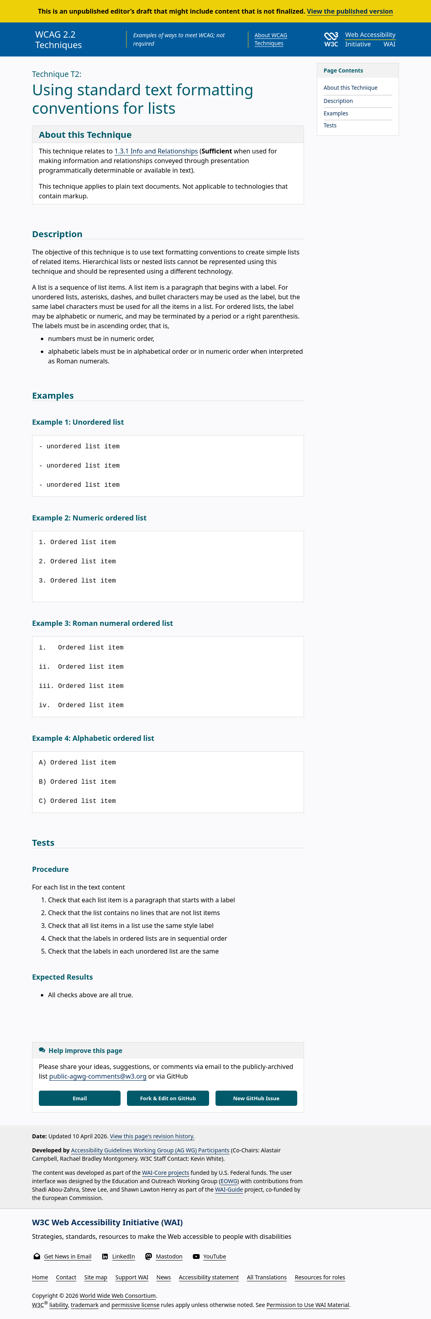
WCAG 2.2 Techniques (58, 39)
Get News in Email (67, 1256)
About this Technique (351, 87)
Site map (96, 1277)
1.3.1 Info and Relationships (156, 151)
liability (58, 1305)
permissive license (135, 1305)
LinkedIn (123, 1256)
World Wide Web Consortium (118, 1295)
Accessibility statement (209, 1277)
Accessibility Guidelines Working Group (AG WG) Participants (150, 1150)
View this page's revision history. (152, 1136)
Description (338, 101)
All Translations (267, 1277)
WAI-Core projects (165, 1172)
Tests (330, 125)
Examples (336, 113)
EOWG (229, 1181)
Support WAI (132, 1277)
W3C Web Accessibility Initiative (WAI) (107, 1222)
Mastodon (169, 1256)
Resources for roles (320, 1277)
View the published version (350, 11)
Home (40, 1277)
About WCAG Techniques (271, 39)
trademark (85, 1305)
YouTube (214, 1256)
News (164, 1277)
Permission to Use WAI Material (307, 1305)
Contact (66, 1277)
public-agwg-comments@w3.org (98, 1076)
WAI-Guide (229, 1189)
